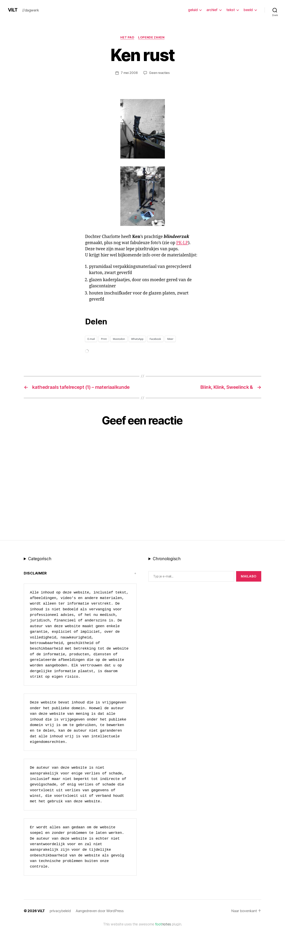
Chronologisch (167, 558)
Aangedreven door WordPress (100, 911)
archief (212, 10)
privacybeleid (60, 911)
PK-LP (182, 242)
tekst (230, 10)
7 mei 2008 (129, 73)
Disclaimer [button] (35, 573)
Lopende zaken (151, 37)
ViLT (12, 10)
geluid (193, 10)
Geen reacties (159, 73)
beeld (248, 10)
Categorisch (39, 558)
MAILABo (248, 576)
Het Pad (127, 37)
